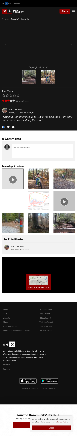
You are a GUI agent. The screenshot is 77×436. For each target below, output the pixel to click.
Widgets (6, 318)
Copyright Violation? (38, 67)
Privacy (52, 388)
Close (51, 427)
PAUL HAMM (15, 109)
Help (5, 314)
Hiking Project (45, 318)
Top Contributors (10, 326)
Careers (6, 369)
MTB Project (44, 314)
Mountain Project (46, 309)
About (5, 309)
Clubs (5, 322)
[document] (51, 424)
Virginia (5, 19)
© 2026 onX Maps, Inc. (31, 388)
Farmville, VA (29, 112)
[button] (3, 126)
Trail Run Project (46, 322)
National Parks (45, 330)
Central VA (14, 19)
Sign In (65, 11)
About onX (7, 365)
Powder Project (45, 326)
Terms (44, 388)
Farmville (25, 19)
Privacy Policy (62, 422)
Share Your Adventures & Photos (16, 330)
